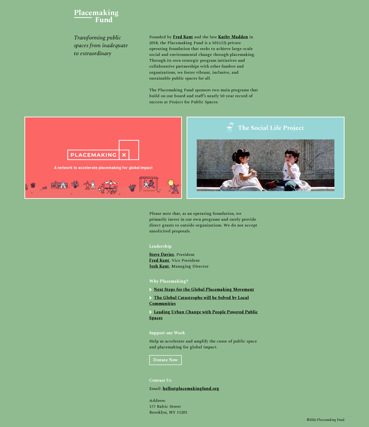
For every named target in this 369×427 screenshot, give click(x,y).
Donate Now (165, 360)
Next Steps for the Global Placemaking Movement (204, 289)
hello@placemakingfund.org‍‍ (191, 388)
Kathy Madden (233, 37)
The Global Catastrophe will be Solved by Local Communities (199, 301)
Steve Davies (161, 254)
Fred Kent (183, 37)
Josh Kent (159, 266)
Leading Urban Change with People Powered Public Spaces (203, 315)
